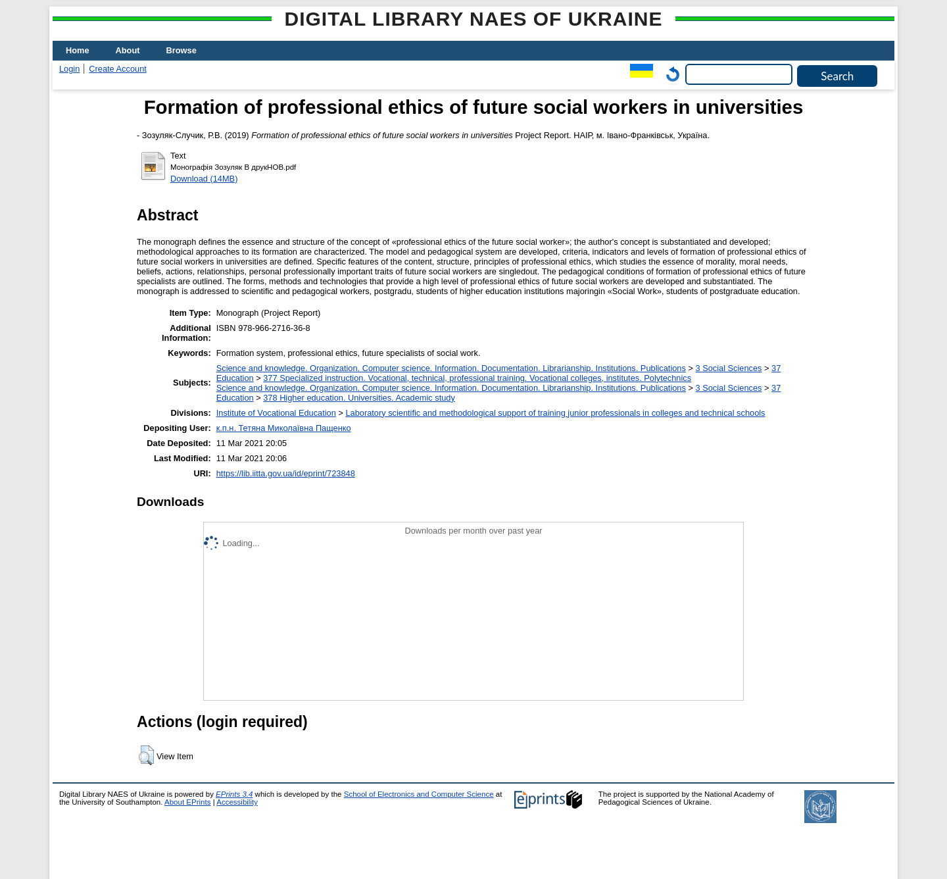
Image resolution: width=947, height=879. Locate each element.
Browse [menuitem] (181, 50)
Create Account (118, 69)
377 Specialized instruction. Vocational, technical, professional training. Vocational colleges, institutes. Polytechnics (477, 378)
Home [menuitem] (77, 50)
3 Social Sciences (728, 368)
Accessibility (237, 802)
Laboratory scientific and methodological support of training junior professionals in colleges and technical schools (555, 413)
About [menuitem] (128, 50)
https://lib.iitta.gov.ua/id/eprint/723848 (285, 473)
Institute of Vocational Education (276, 413)
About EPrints (187, 802)
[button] (146, 755)
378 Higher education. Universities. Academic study (359, 398)
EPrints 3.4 (234, 794)
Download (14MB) (203, 179)
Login (69, 69)
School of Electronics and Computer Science (419, 794)
